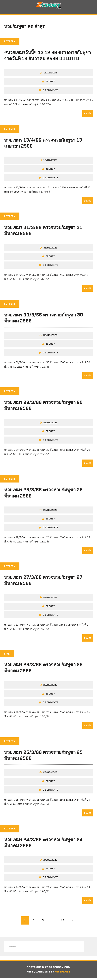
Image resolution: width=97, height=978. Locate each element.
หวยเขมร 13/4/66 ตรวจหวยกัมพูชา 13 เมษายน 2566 (43, 143)
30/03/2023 (50, 335)
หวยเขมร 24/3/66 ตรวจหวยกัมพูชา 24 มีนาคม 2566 (43, 842)
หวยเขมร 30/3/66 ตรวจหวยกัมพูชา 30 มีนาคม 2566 (43, 317)
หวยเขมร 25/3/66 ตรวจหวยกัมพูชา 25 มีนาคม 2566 (43, 755)
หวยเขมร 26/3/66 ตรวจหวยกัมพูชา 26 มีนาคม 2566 (43, 667)
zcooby (50, 81)
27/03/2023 (50, 597)
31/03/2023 (50, 247)
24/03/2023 (50, 859)
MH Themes (62, 972)
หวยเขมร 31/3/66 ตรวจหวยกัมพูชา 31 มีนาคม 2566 (43, 230)
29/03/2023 (50, 422)
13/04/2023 (50, 160)
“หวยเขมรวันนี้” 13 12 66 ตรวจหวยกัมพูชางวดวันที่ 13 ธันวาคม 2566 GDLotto (47, 55)
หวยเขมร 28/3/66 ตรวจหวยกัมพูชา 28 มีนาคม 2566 (43, 492)
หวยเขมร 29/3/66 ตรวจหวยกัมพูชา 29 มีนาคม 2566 (43, 405)
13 (62, 920)
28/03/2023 (50, 510)
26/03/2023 (50, 685)
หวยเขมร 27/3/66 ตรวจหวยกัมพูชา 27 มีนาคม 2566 (43, 580)
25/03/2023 (50, 772)
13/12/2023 (50, 72)
